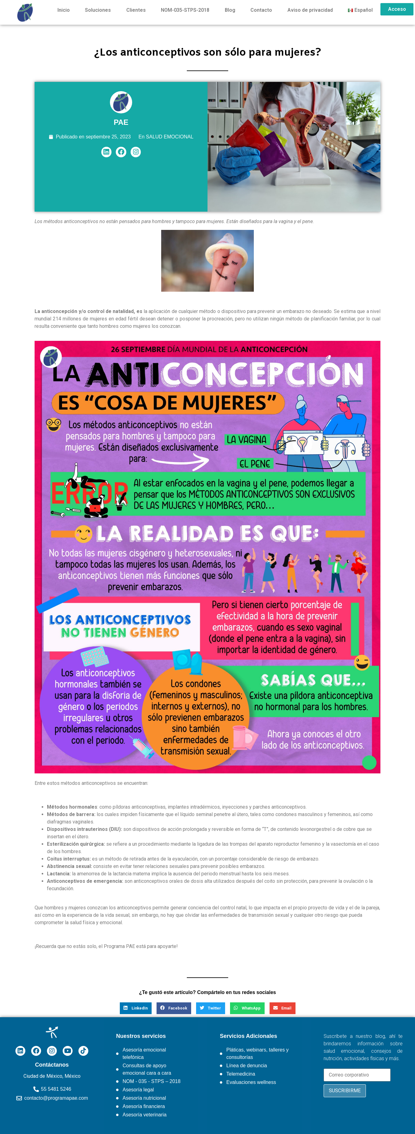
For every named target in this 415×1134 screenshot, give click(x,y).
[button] (136, 1008)
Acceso (397, 9)
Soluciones (98, 10)
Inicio (63, 10)
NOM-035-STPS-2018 (185, 10)
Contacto (261, 10)
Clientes (136, 10)
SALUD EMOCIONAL (170, 136)
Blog (230, 10)
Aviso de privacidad (310, 10)
